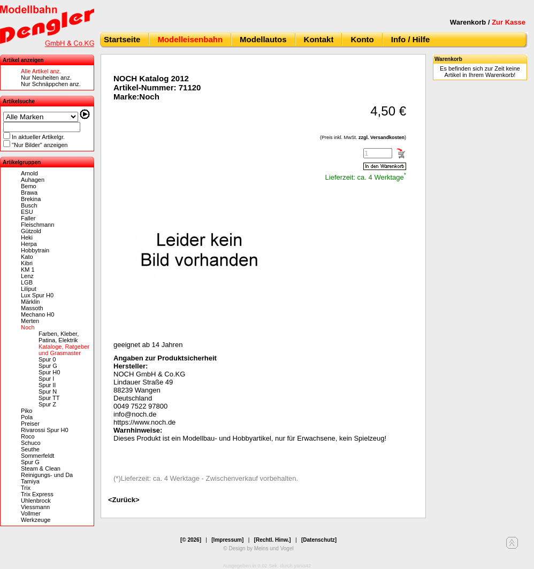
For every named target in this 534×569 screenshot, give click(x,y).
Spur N (48, 391)
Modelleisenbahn (190, 39)
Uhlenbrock (36, 500)
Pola (27, 417)
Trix (25, 488)
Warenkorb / (487, 22)
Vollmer (31, 513)
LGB (27, 282)
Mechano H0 (37, 314)
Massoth (32, 308)
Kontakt (319, 39)
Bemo (28, 186)
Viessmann (35, 507)
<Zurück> (124, 500)
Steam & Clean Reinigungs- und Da (47, 471)
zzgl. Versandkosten (381, 137)
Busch (29, 205)
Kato (27, 256)
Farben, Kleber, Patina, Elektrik (59, 336)
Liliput (28, 289)
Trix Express (37, 494)
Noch (28, 327)
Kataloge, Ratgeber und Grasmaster (64, 349)
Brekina (31, 199)
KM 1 (28, 269)
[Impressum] (227, 540)
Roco (28, 436)
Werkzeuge (35, 520)
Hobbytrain (35, 250)
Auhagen (32, 179)
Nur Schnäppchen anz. (51, 84)
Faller (28, 218)
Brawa (29, 192)
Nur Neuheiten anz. (46, 77)
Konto (361, 39)
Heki (27, 237)
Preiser (30, 423)
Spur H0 (49, 372)
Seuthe (30, 449)
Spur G (48, 366)
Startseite (122, 39)
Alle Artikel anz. (41, 71)
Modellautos (263, 39)
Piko (26, 410)
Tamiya (30, 481)
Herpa (29, 244)
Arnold (29, 173)
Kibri (27, 263)
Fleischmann (37, 224)
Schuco (31, 443)
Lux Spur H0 (37, 295)
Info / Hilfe (410, 39)
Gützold (31, 231)
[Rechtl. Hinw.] (272, 540)
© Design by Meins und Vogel (258, 548)
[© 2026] (190, 540)
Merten (30, 321)
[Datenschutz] (319, 540)
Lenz (27, 276)
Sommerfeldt (37, 455)
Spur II (47, 385)
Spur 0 (47, 359)
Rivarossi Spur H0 (44, 430)
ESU (27, 212)
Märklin (30, 301)
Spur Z (47, 404)
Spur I (46, 378)
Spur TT (49, 398)
